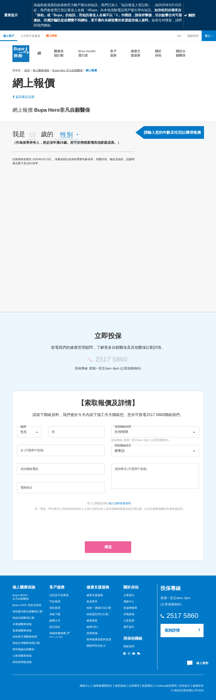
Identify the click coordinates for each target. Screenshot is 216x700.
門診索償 (54, 601)
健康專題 (91, 620)
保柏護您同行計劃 (97, 614)
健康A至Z (92, 626)
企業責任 (128, 595)
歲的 (47, 134)
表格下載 (54, 614)
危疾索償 (54, 607)
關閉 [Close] (189, 15)
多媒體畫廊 (130, 607)
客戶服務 (57, 587)
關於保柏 (131, 587)
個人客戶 (8, 35)
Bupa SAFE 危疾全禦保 (26, 605)
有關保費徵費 (59, 635)
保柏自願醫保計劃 (23, 617)
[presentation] (108, 525)
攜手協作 (128, 626)
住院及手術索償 (59, 595)
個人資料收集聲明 (120, 503)
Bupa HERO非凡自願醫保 (20, 597)
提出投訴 (54, 626)
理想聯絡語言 (123, 445)
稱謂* (23, 426)
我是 (18, 134)
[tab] (73, 136)
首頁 (27, 70)
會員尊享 (91, 601)
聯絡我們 (192, 36)
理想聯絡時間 (123, 426)
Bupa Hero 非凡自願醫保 (67, 70)
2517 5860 (182, 616)
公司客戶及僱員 (30, 35)
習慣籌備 (91, 633)
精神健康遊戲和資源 (98, 639)
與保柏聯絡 (132, 638)
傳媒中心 (128, 601)
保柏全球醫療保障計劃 (26, 643)
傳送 (108, 547)
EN (179, 35)
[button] (209, 36)
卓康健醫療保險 (22, 624)
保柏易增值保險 (22, 662)
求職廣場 (128, 614)
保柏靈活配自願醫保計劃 (27, 611)
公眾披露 (128, 620)
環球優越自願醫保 (23, 649)
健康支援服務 (97, 587)
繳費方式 (54, 620)
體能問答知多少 (96, 645)
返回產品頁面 (23, 97)
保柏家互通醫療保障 (24, 636)
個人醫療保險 (41, 70)
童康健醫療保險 (22, 630)
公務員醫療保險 (22, 655)
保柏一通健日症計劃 (98, 607)
